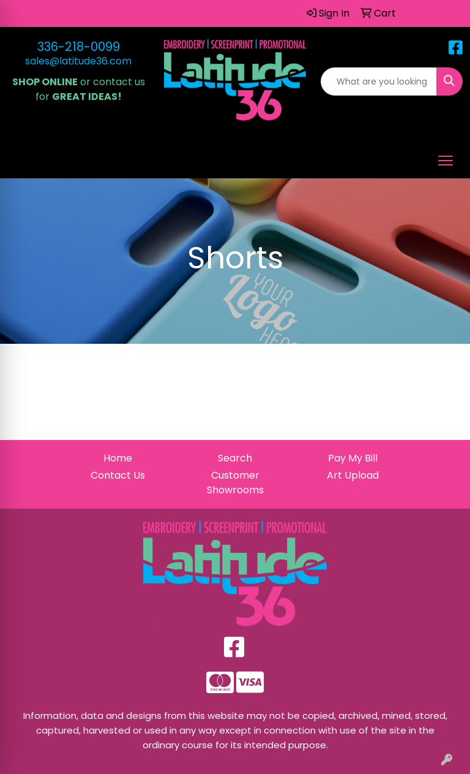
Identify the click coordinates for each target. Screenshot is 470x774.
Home (117, 458)
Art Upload (353, 475)
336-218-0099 (78, 46)
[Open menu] (445, 160)
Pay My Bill (353, 458)
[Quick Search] (379, 81)
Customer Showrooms (235, 482)
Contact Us (118, 475)
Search (235, 458)
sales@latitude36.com (78, 61)
